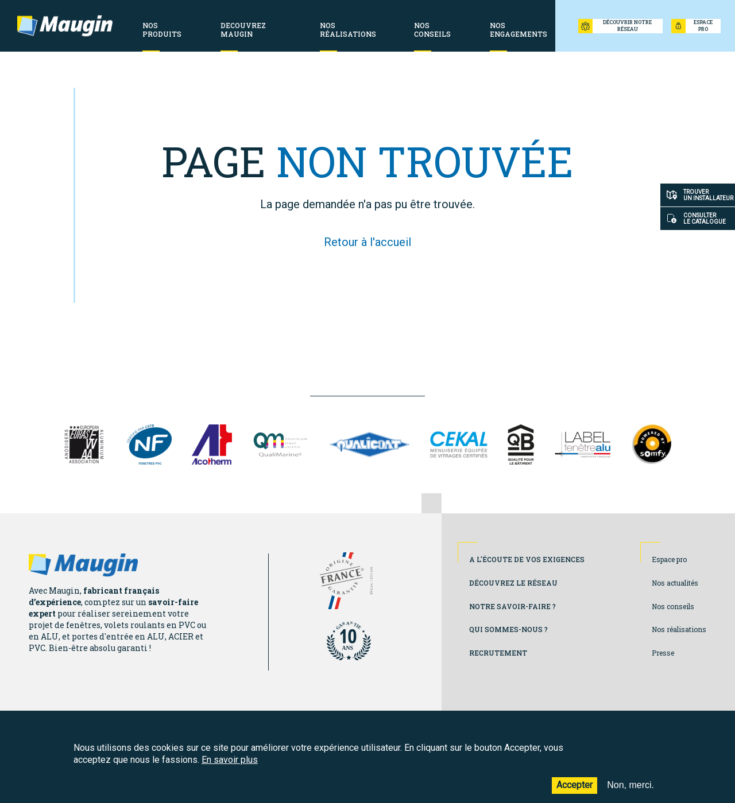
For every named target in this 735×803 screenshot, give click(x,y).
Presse (663, 652)
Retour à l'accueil (367, 242)
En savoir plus (230, 766)
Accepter (574, 792)
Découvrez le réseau (513, 582)
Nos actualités (675, 582)
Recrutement (498, 652)
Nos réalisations (679, 629)
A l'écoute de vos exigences (527, 559)
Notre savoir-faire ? (512, 606)
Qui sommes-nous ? (508, 629)
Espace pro (669, 559)
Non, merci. (630, 792)
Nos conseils (673, 606)
